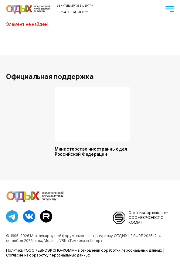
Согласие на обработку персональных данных (48, 255)
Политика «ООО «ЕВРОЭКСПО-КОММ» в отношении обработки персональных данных (84, 250)
